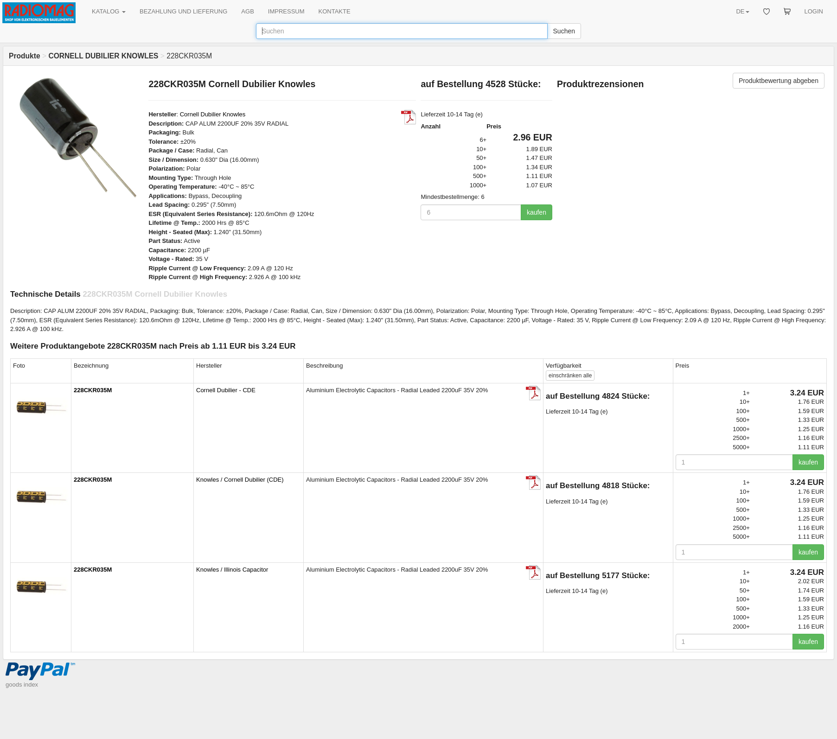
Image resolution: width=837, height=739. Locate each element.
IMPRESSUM (286, 11)
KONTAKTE (335, 11)
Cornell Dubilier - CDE (226, 390)
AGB (247, 11)
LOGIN (814, 11)
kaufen (536, 212)
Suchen (564, 31)
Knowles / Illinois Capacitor (232, 569)
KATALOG (109, 11)
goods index (22, 684)
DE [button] (742, 11)
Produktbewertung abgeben (778, 80)
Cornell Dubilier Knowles (213, 114)
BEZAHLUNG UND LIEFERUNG (183, 11)
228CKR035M (93, 390)
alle (570, 375)
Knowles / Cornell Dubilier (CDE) (240, 479)
